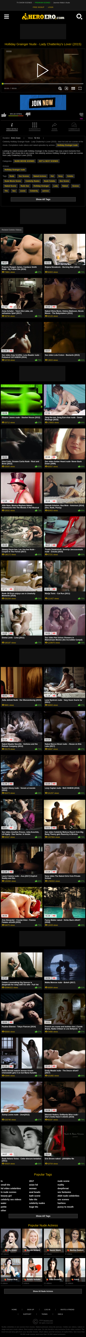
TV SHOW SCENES (24, 3)
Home (14, 1309)
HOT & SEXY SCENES (48, 161)
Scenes (75, 186)
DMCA (60, 1314)
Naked (65, 186)
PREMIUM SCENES (42, 3)
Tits (6, 191)
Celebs (70, 176)
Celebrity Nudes (32, 181)
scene (22, 191)
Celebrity (34, 191)
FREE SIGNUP (38, 7)
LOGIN (50, 7)
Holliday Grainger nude (67, 145)
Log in (47, 1309)
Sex (14, 191)
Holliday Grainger (41, 186)
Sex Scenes (24, 176)
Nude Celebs (49, 181)
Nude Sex (25, 186)
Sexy (60, 176)
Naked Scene (10, 186)
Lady (55, 186)
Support (27, 1314)
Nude (12, 176)
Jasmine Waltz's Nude (61, 3)
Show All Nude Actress (43, 1291)
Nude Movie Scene (13, 181)
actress (45, 191)
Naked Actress (39, 176)
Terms (45, 1314)
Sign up (30, 1309)
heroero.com (48, 1320)
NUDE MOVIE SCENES (24, 161)
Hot (52, 176)
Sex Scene (64, 181)
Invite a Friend (67, 1309)
